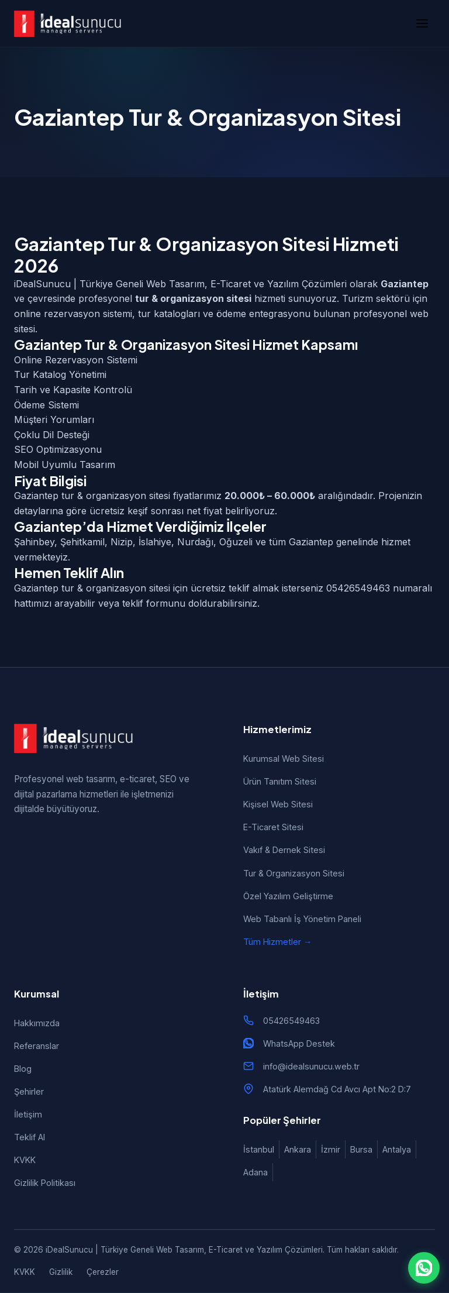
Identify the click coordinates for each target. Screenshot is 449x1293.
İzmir (330, 1149)
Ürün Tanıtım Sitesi (279, 781)
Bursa (361, 1149)
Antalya (396, 1149)
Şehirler (29, 1091)
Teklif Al (29, 1137)
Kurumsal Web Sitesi (283, 759)
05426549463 (291, 1021)
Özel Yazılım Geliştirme (288, 896)
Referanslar (36, 1046)
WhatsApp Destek (299, 1043)
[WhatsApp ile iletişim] (424, 1268)
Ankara (297, 1149)
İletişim (28, 1114)
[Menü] (422, 23)
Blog (23, 1069)
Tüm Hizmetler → (277, 942)
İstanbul (258, 1149)
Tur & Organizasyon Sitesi (293, 873)
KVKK (25, 1160)
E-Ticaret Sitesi (273, 827)
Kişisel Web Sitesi (278, 804)
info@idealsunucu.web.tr (311, 1066)
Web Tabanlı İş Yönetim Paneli (302, 919)
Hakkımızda (37, 1023)
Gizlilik (60, 1272)
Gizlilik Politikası (44, 1183)
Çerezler (103, 1272)
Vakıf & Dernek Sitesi (284, 850)
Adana (255, 1172)
